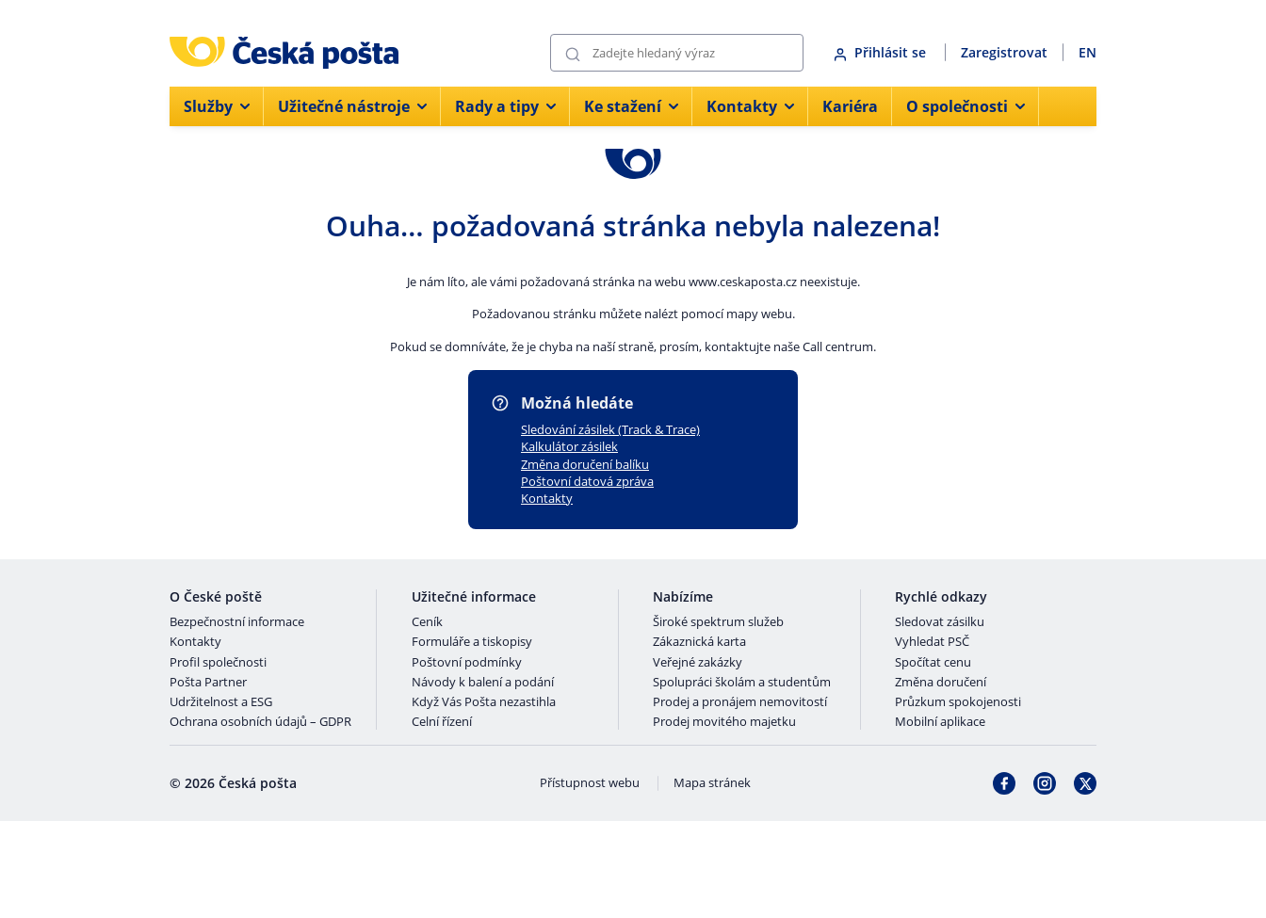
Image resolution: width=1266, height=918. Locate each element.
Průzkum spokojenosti (958, 702)
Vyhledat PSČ (932, 642)
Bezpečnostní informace (237, 622)
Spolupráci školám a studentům (742, 682)
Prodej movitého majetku (724, 722)
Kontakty (547, 498)
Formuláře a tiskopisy (472, 642)
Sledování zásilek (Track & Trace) (610, 429)
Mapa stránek (712, 783)
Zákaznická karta (699, 642)
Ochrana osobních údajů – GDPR (260, 722)
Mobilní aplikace (940, 722)
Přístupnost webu (590, 783)
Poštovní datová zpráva (587, 481)
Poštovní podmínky (467, 662)
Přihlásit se (882, 52)
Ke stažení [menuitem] (631, 106)
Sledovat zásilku (939, 622)
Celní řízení (442, 722)
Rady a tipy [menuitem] (505, 106)
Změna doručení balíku (585, 464)
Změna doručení (940, 682)
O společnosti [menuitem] (965, 106)
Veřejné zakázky (697, 662)
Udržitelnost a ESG (221, 702)
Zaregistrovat (1004, 52)
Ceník (427, 622)
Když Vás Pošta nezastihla (484, 702)
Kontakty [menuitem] (750, 106)
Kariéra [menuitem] (850, 106)
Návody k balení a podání (483, 682)
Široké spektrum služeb (718, 622)
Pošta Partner (208, 682)
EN (1087, 52)
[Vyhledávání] (676, 53)
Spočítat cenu (933, 662)
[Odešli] (572, 53)
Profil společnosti (218, 662)
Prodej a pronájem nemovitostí (740, 702)
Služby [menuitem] (217, 106)
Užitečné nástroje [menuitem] (352, 106)
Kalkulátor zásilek (569, 446)
